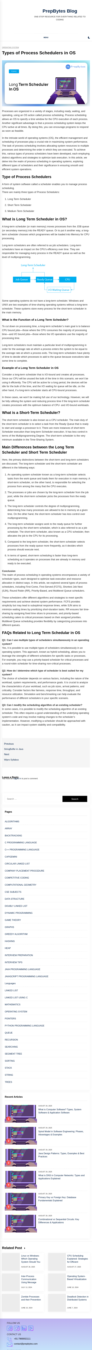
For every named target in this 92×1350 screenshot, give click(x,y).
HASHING (10, 941)
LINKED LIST (11, 990)
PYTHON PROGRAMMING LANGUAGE (24, 1026)
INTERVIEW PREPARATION (19, 955)
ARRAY (8, 828)
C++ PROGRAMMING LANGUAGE (22, 850)
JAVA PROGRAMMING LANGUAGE (22, 969)
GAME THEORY (13, 920)
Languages (10, 983)
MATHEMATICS (12, 1004)
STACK (8, 1068)
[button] (89, 38)
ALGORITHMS (12, 821)
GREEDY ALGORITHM (16, 934)
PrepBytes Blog (60, 11)
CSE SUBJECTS (13, 892)
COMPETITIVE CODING (17, 878)
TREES (8, 1082)
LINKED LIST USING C (16, 997)
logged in (17, 778)
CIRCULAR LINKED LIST (17, 864)
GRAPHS (9, 927)
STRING (9, 1075)
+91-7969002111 (22, 1339)
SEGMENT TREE (13, 1054)
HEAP (8, 948)
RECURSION (11, 1040)
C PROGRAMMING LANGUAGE (21, 842)
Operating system (10, 47)
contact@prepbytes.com (26, 1344)
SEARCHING (11, 1047)
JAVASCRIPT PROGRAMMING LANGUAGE (26, 976)
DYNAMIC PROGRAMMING (19, 913)
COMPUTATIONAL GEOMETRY (20, 885)
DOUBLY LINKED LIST (16, 906)
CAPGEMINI (11, 857)
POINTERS (10, 1018)
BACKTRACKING (13, 835)
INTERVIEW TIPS (13, 962)
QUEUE (9, 1033)
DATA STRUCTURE (14, 899)
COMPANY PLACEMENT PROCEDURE (24, 871)
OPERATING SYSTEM (16, 1011)
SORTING (10, 1061)
